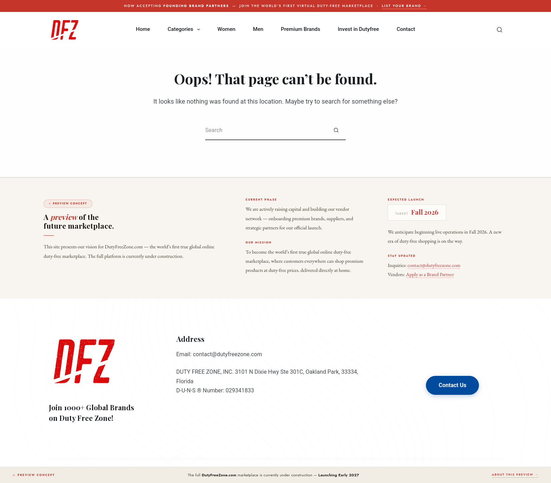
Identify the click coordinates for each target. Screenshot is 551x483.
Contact (406, 29)
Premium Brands (300, 29)
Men (258, 29)
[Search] (499, 29)
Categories (185, 29)
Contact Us (452, 385)
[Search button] (336, 130)
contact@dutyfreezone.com (434, 265)
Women (226, 29)
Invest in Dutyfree (358, 29)
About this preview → (515, 474)
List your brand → (404, 6)
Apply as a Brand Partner (430, 274)
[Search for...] (265, 130)
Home (143, 29)
